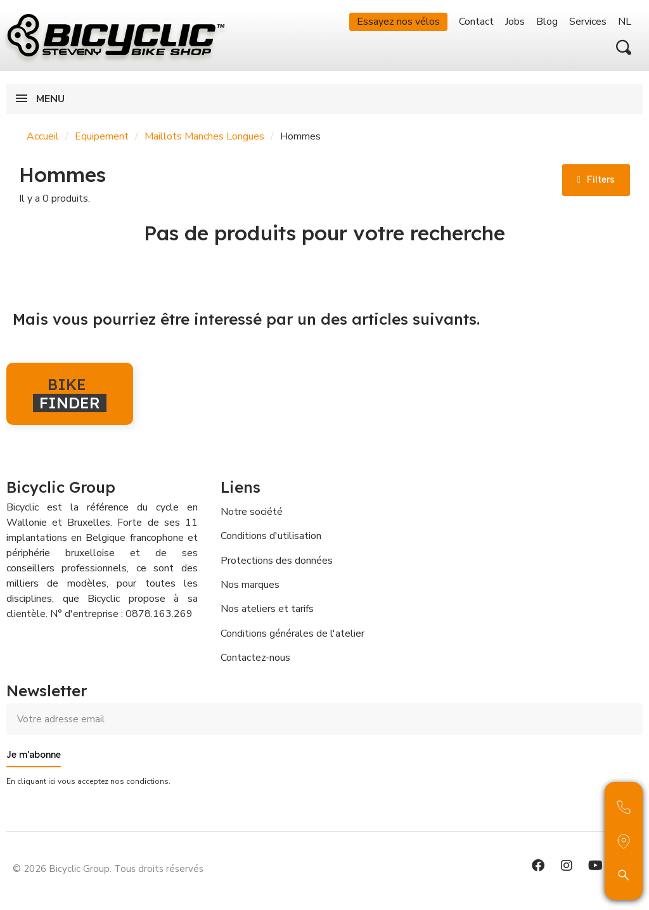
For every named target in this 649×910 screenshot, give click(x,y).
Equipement (102, 136)
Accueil (43, 136)
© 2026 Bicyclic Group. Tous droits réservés (108, 868)
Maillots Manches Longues (204, 136)
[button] (623, 47)
